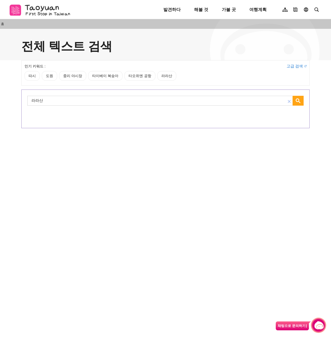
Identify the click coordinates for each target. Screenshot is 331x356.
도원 (49, 76)
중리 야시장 (72, 76)
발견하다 (172, 9)
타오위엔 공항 (140, 76)
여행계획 (258, 9)
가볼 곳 (229, 9)
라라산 (166, 76)
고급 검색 (295, 66)
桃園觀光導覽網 (41, 10)
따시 (32, 76)
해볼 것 (201, 9)
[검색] (157, 101)
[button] (289, 100)
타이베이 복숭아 (105, 76)
